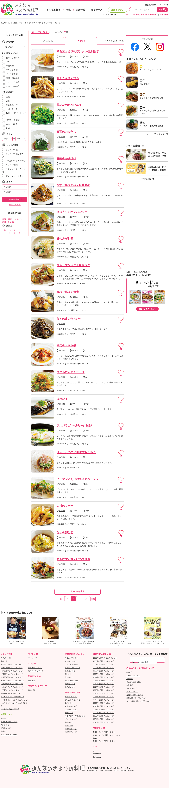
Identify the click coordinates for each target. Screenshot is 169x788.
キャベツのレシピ (71, 661)
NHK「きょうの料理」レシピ (104, 732)
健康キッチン (117, 10)
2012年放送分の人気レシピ (103, 681)
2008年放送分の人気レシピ (103, 668)
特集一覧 (31, 690)
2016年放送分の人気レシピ (103, 693)
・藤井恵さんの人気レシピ (11, 693)
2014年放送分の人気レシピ (103, 687)
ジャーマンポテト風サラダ (73, 265)
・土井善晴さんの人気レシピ (11, 668)
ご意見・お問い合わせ (134, 695)
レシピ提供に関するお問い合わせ (139, 701)
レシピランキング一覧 (158, 134)
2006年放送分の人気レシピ (103, 661)
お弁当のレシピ (71, 706)
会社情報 (129, 685)
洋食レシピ (69, 726)
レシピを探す (53, 10)
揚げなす (62, 398)
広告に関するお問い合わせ (136, 698)
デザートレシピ (71, 719)
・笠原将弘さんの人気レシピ (11, 677)
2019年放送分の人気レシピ (103, 703)
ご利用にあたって (133, 676)
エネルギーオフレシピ (9, 722)
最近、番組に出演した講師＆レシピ (12, 220)
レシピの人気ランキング (10, 709)
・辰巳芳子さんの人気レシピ (11, 687)
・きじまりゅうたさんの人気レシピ (14, 700)
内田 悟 (62, 56)
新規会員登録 (150, 5)
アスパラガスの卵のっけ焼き (75, 425)
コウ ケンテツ (124, 15)
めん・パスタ (10, 124)
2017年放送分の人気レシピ (103, 697)
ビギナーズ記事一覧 (35, 671)
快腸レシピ (5, 731)
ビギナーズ (96, 10)
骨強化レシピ (6, 728)
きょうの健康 (10, 165)
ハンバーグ (135, 15)
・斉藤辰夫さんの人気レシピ (11, 674)
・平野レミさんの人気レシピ (11, 690)
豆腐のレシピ (70, 671)
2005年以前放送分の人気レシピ (105, 658)
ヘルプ (128, 672)
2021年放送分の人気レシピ (103, 710)
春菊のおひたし (66, 131)
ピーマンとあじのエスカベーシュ (77, 479)
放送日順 (48, 40)
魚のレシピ (69, 677)
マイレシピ (163, 5)
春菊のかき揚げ (66, 158)
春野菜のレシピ (71, 697)
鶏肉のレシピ (70, 684)
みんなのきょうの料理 (13, 161)
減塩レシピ (5, 718)
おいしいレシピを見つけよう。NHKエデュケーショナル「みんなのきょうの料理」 (19, 9)
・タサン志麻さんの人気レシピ (12, 681)
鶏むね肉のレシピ (71, 681)
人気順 (81, 40)
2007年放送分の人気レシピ (103, 664)
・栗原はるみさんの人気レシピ (12, 664)
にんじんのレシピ (71, 664)
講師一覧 (4, 661)
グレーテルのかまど (12, 176)
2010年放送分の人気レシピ (103, 674)
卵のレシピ (69, 674)
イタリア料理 (10, 74)
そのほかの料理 (11, 86)
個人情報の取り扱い (133, 682)
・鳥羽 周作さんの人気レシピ (12, 684)
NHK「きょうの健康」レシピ (104, 741)
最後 (93, 599)
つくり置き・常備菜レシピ (75, 716)
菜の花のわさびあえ (69, 104)
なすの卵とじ (65, 532)
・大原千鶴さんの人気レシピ (11, 671)
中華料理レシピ (71, 729)
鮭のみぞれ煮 (65, 238)
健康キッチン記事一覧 (9, 735)
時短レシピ (69, 713)
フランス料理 (10, 70)
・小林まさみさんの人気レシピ (12, 697)
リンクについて (132, 692)
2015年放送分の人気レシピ (103, 690)
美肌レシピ (5, 725)
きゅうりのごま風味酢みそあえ (76, 452)
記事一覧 (80, 10)
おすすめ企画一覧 (147, 179)
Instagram (97, 757)
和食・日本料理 (11, 58)
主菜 (6, 97)
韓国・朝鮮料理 (11, 78)
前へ (62, 599)
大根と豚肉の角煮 (68, 291)
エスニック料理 (11, 82)
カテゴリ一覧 (6, 658)
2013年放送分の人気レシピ (103, 684)
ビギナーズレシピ (35, 668)
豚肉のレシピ (70, 687)
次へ (87, 599)
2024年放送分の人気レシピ (103, 719)
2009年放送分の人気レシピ (103, 671)
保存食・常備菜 (11, 120)
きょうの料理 (10, 150)
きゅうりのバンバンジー (72, 211)
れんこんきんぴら (68, 78)
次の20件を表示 (77, 591)
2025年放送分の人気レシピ (103, 722)
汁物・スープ (10, 109)
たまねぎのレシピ (71, 658)
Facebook (97, 754)
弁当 (6, 128)
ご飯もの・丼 (10, 105)
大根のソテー (65, 505)
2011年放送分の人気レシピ (103, 677)
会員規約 (129, 679)
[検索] (147, 662)
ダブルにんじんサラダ (70, 372)
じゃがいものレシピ (72, 668)
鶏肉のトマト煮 (66, 345)
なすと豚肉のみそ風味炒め (73, 185)
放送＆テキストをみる (147, 309)
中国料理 (8, 66)
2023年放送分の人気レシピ (103, 716)
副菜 (6, 101)
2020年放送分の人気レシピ (103, 706)
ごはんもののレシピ (72, 700)
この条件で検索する (14, 199)
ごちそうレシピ (71, 710)
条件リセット (15, 205)
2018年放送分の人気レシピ (103, 700)
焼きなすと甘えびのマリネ (73, 559)
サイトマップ (131, 688)
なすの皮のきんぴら (69, 318)
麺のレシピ (69, 703)
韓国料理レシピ (71, 732)
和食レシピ (69, 722)
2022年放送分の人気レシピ (103, 713)
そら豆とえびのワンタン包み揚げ (77, 51)
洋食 (6, 62)
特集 (68, 10)
